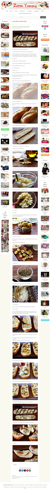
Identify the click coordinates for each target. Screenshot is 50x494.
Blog (7, 11)
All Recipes (5, 129)
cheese (21, 476)
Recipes (42, 11)
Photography (36, 11)
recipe (36, 476)
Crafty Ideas (29, 11)
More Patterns (45, 320)
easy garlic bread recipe (30, 476)
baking (17, 476)
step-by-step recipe (18, 477)
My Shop (45, 484)
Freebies (25, 488)
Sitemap (37, 484)
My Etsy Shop (45, 39)
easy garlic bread (24, 476)
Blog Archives (22, 11)
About (11, 11)
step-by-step (14, 477)
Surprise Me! (45, 154)
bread (19, 476)
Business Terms (41, 484)
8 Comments (15, 478)
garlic (34, 476)
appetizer (14, 475)
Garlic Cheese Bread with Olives (21, 27)
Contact (16, 11)
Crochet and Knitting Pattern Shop (25, 13)
